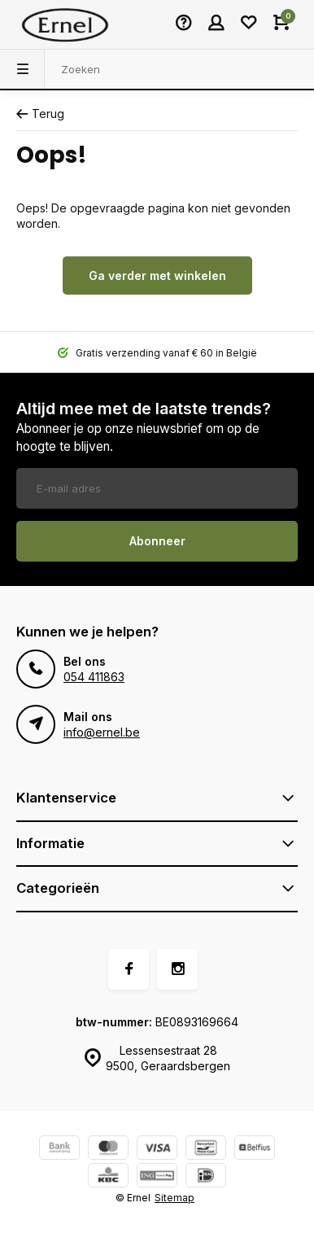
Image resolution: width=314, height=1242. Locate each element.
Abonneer (157, 541)
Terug (40, 113)
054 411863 (93, 677)
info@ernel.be (101, 732)
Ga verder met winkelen (157, 275)
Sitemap (174, 1198)
